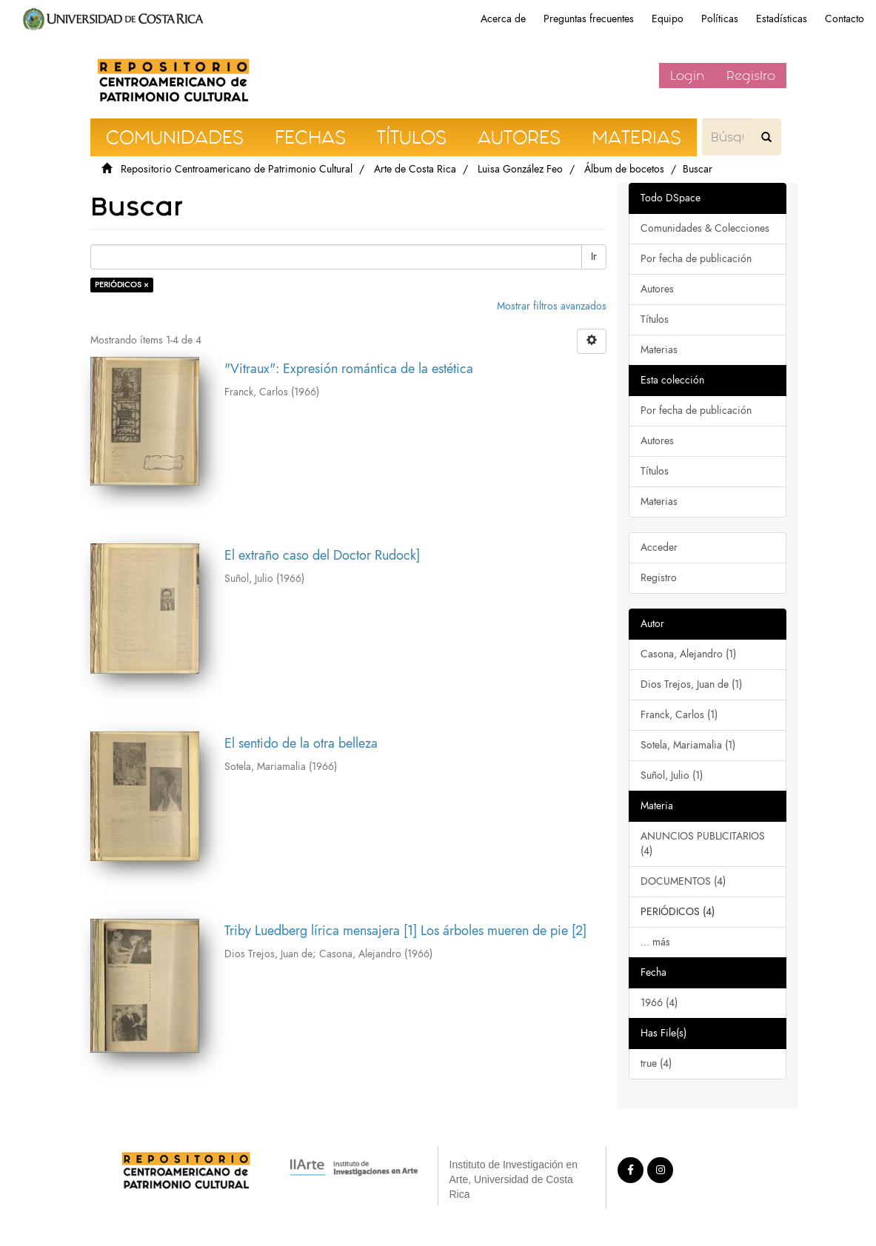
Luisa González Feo (520, 169)
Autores (657, 289)
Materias (659, 350)
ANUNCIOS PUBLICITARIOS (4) (703, 843)
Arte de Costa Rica (415, 169)
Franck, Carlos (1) (679, 715)
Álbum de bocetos (624, 169)
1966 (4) (659, 1003)
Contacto (844, 19)
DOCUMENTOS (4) (683, 881)
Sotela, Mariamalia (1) (688, 745)
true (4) (656, 1063)
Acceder (659, 547)
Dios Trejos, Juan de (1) (691, 684)
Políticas (719, 19)
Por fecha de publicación (696, 259)
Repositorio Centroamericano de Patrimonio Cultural (236, 169)
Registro (750, 75)
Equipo (667, 19)
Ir (594, 256)
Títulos (655, 319)
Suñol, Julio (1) (672, 775)
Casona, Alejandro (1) (688, 654)
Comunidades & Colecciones (705, 228)
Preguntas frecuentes (589, 19)
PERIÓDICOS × (122, 284)
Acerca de (503, 19)
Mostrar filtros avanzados (551, 306)
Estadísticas (781, 19)
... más (655, 942)
